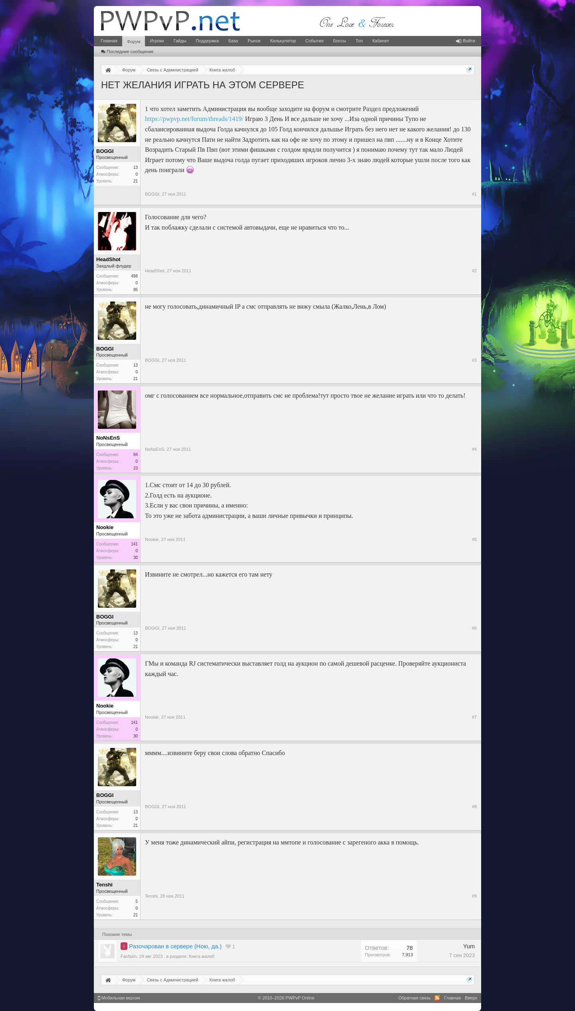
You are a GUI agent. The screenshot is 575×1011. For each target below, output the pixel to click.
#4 (474, 449)
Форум (133, 41)
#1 (474, 194)
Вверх (471, 997)
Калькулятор (282, 40)
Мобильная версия (119, 997)
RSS (437, 998)
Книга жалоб (201, 956)
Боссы (339, 40)
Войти (465, 40)
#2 (474, 270)
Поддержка (207, 40)
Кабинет (380, 40)
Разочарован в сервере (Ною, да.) (175, 946)
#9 (474, 896)
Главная (109, 40)
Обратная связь (414, 997)
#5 (474, 539)
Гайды (179, 40)
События (314, 40)
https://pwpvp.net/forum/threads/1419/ (194, 118)
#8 (474, 806)
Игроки (157, 40)
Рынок (254, 40)
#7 (474, 717)
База (233, 40)
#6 (474, 628)
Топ (359, 40)
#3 (474, 360)
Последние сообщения (127, 51)
